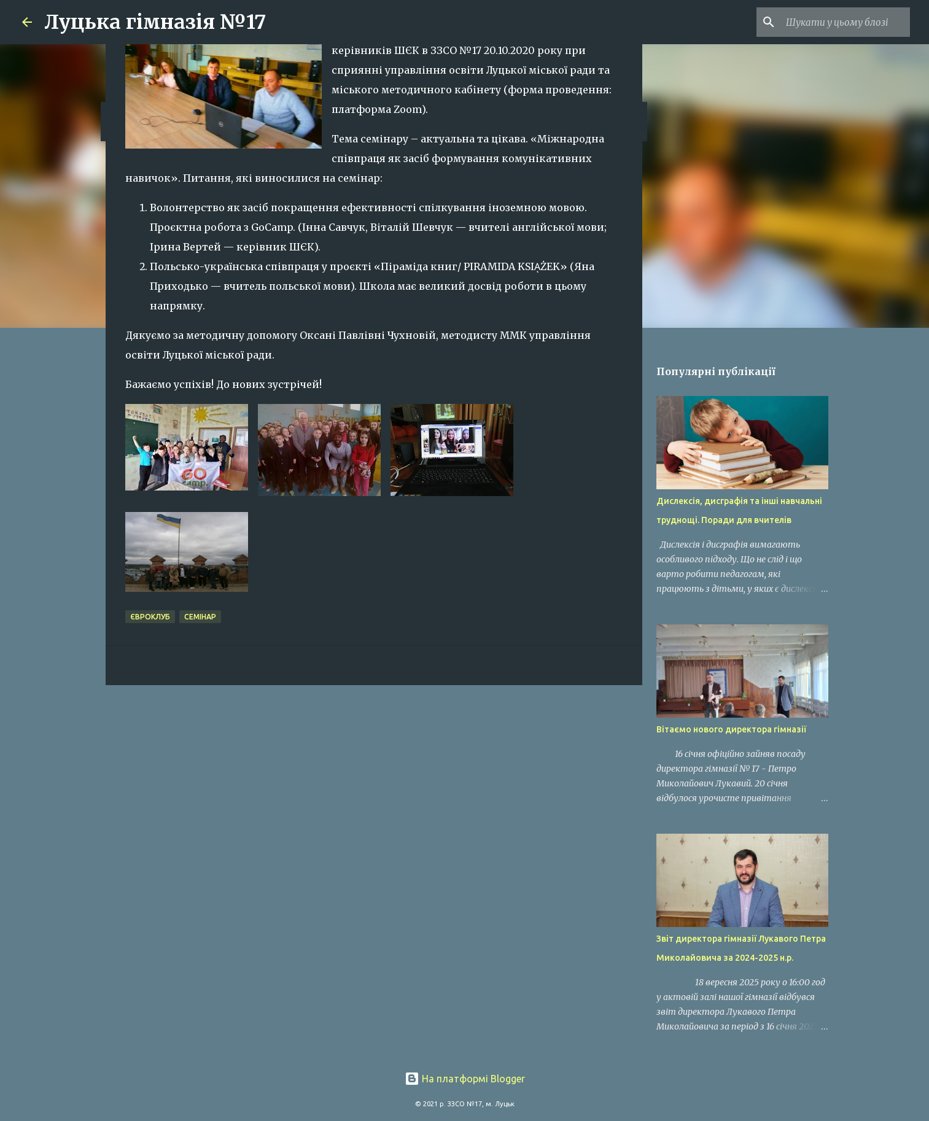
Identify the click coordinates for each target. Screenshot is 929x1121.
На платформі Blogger (465, 1078)
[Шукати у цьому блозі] (845, 22)
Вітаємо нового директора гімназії (731, 729)
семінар (200, 617)
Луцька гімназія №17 (155, 22)
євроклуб (150, 617)
